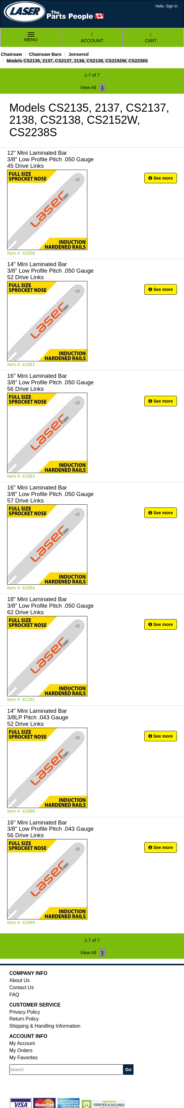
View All (88, 87)
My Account (22, 1043)
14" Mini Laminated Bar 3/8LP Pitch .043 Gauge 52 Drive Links (37, 717)
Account (92, 37)
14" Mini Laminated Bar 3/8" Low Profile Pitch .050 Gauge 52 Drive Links (50, 270)
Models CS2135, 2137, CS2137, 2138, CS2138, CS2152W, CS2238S (77, 60)
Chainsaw (11, 54)
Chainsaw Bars (45, 54)
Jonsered (78, 54)
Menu (31, 37)
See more (160, 178)
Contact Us (21, 987)
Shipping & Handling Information (44, 1026)
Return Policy (24, 1018)
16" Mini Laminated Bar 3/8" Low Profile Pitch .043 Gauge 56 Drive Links (50, 829)
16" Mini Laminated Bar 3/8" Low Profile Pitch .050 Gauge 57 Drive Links (50, 494)
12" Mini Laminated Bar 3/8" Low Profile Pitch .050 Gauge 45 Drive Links (50, 159)
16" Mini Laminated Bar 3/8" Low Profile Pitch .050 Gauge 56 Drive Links (50, 382)
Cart (151, 38)
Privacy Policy (24, 1012)
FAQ (14, 994)
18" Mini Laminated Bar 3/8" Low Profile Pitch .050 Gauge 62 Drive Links (50, 605)
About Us (19, 980)
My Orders (21, 1050)
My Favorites (23, 1057)
